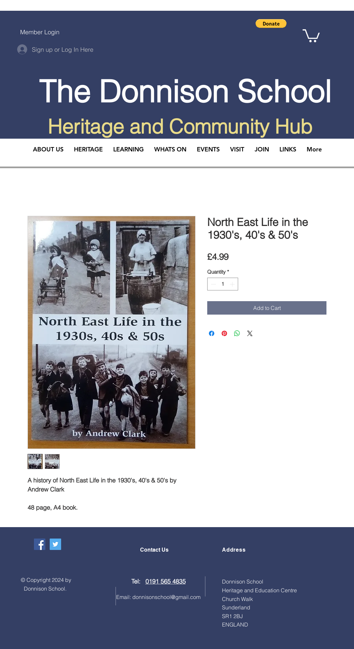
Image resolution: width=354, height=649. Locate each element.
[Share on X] (250, 333)
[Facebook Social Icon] (39, 544)
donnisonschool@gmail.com (166, 597)
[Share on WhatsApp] (237, 333)
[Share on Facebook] (212, 333)
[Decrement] (212, 284)
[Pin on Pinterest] (224, 333)
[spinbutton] (222, 284)
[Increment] (232, 284)
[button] (271, 23)
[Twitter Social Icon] (55, 544)
